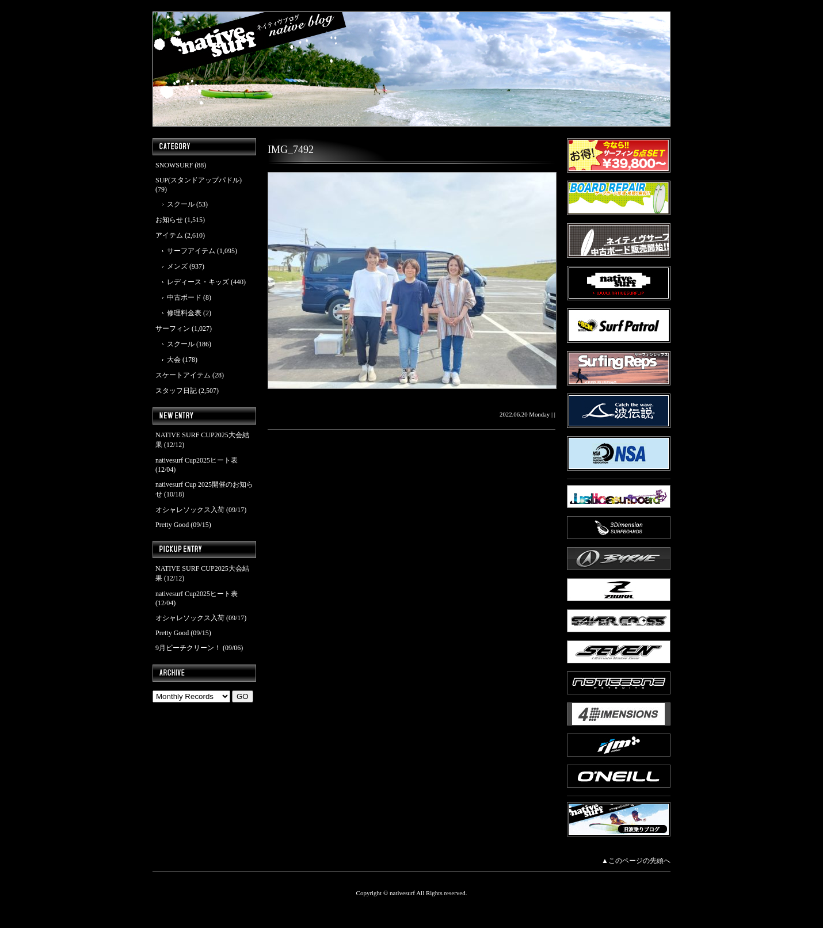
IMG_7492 (291, 149)
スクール (181, 204)
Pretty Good (172, 525)
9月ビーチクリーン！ (188, 648)
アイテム (169, 235)
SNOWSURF (174, 165)
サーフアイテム (191, 251)
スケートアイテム (183, 375)
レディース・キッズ (198, 282)
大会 (174, 360)
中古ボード (184, 297)
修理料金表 (184, 313)
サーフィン (172, 328)
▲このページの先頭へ (635, 861)
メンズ (177, 266)
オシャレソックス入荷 (189, 510)
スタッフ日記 (176, 391)
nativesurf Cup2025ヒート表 (196, 460)
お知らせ (169, 220)
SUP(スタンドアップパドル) (198, 180)
